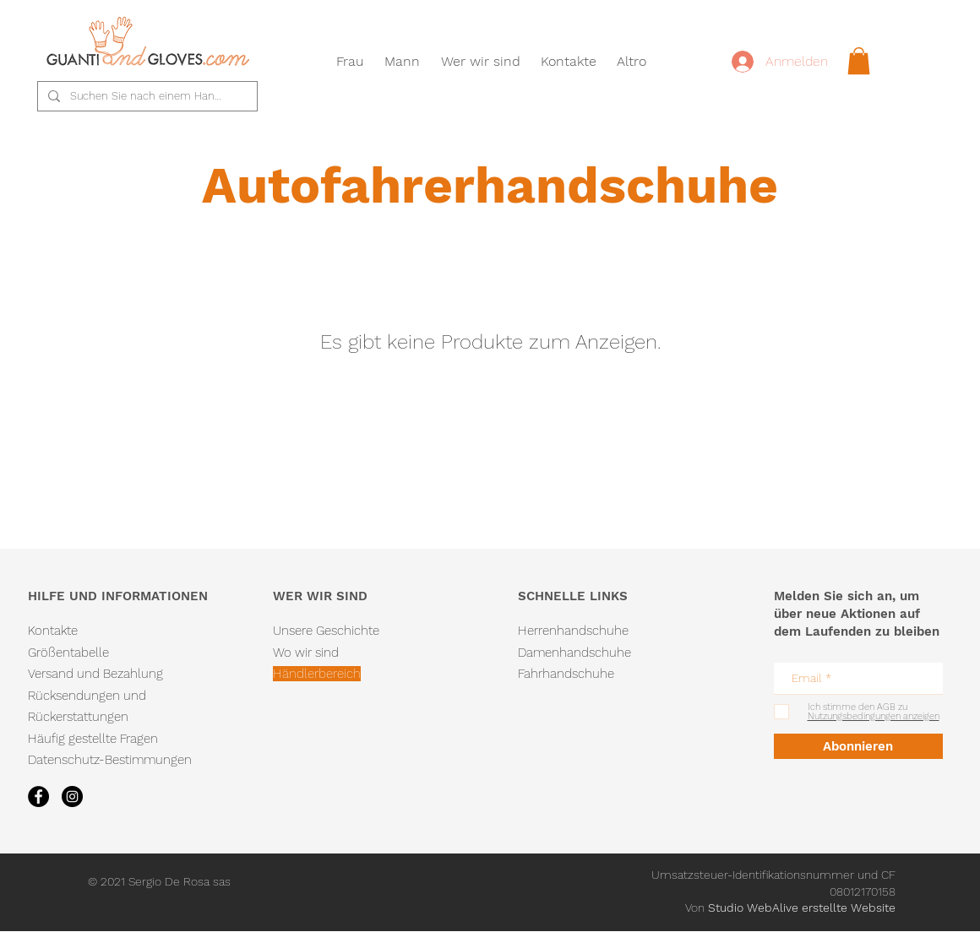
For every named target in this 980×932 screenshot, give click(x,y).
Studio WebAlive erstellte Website (802, 907)
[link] (858, 60)
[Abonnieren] (858, 746)
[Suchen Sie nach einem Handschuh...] (145, 96)
